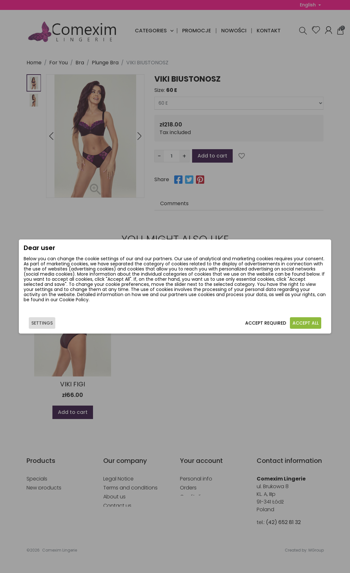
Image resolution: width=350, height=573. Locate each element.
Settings (42, 323)
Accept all (305, 323)
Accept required (265, 323)
